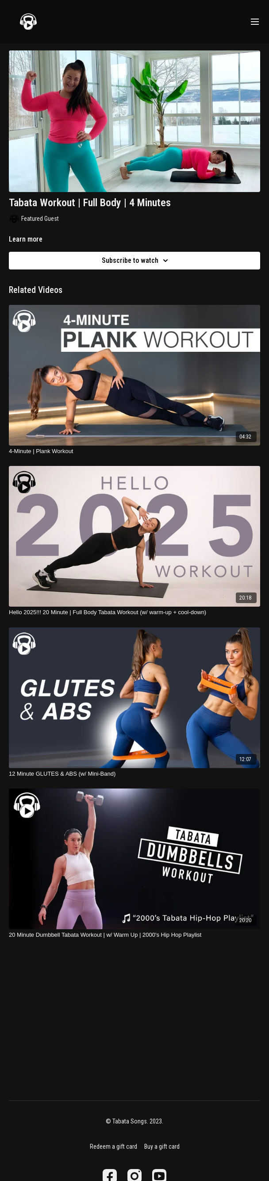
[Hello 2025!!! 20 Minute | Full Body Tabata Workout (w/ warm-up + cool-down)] (134, 612)
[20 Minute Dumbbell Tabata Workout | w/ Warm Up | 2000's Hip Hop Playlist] (134, 935)
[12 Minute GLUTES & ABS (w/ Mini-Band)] (134, 773)
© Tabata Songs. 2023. (134, 1121)
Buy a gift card (162, 1146)
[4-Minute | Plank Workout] (134, 451)
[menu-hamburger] (255, 21)
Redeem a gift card (113, 1146)
